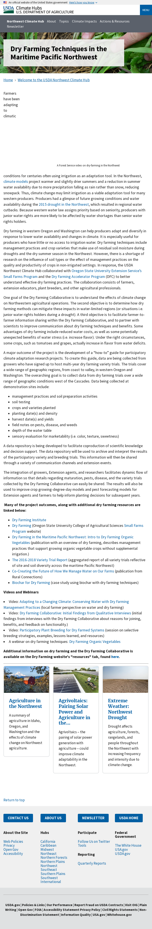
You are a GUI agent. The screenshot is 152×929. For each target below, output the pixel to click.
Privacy (9, 845)
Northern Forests (54, 857)
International (51, 881)
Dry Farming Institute (29, 520)
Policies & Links (33, 905)
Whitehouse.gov (119, 915)
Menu (146, 10)
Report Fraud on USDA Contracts (98, 905)
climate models (15, 181)
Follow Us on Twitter (94, 841)
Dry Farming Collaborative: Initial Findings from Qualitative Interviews (75, 613)
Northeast (48, 853)
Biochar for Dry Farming (31, 582)
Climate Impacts (84, 21)
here (115, 656)
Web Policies (13, 841)
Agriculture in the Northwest (25, 703)
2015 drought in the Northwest (64, 204)
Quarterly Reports (92, 863)
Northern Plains (53, 861)
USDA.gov (122, 853)
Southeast (49, 869)
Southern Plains (53, 873)
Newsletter (15, 26)
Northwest (49, 865)
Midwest (47, 849)
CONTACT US (18, 818)
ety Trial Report (55, 560)
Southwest (49, 877)
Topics (64, 21)
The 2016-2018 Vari (27, 560)
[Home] (38, 12)
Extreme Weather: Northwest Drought (120, 709)
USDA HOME (128, 818)
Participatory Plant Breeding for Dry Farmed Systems (62, 630)
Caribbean (48, 845)
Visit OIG (131, 905)
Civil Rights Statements (120, 910)
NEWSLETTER (93, 818)
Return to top (14, 800)
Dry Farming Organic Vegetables (95, 641)
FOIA (38, 910)
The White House (128, 845)
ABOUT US (53, 818)
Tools (82, 845)
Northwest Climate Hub (25, 21)
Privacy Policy (90, 910)
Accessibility (13, 853)
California (48, 841)
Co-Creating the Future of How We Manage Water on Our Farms (63, 571)
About (51, 21)
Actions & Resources (115, 21)
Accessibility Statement (61, 910)
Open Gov (10, 849)
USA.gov (121, 849)
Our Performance (59, 905)
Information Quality (76, 915)
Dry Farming (21, 525)
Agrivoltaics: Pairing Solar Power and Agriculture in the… (74, 712)
